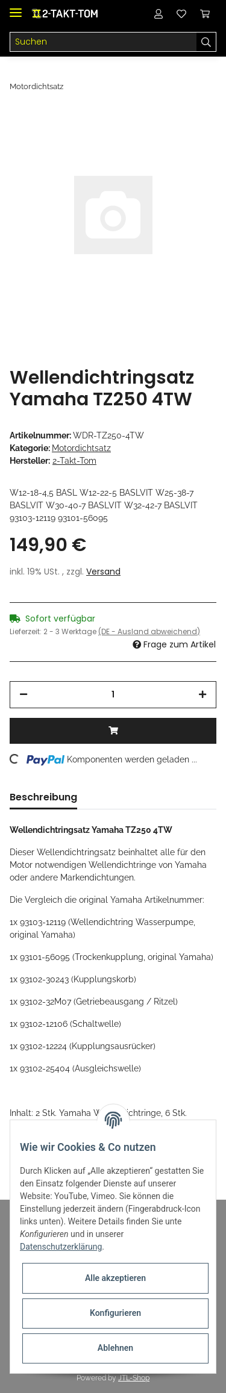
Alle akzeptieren (115, 1278)
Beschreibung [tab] (43, 797)
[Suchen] (103, 42)
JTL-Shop (133, 1378)
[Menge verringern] (23, 695)
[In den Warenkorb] (113, 731)
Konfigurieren (115, 1313)
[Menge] (113, 695)
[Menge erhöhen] (202, 695)
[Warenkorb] (204, 13)
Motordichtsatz (81, 448)
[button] (158, 13)
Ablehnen (115, 1348)
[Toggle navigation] (16, 7)
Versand (103, 572)
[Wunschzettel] (181, 13)
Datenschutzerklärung (61, 1246)
